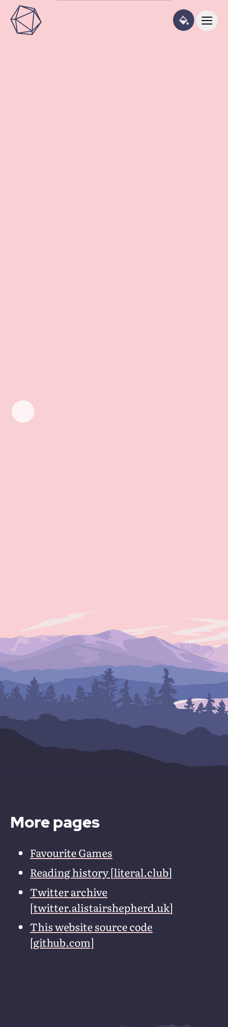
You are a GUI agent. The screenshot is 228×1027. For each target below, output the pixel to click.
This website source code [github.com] (91, 934)
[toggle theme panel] (183, 19)
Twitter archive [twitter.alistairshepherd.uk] (101, 899)
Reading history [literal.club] (101, 872)
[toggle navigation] (207, 20)
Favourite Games (71, 852)
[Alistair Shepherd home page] (26, 20)
